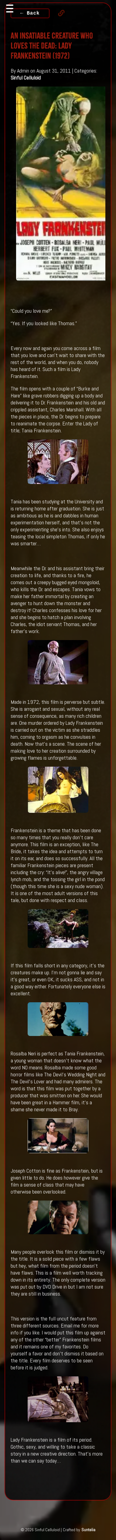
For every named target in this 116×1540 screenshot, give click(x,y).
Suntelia (88, 1529)
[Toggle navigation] (9, 8)
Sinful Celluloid (26, 77)
